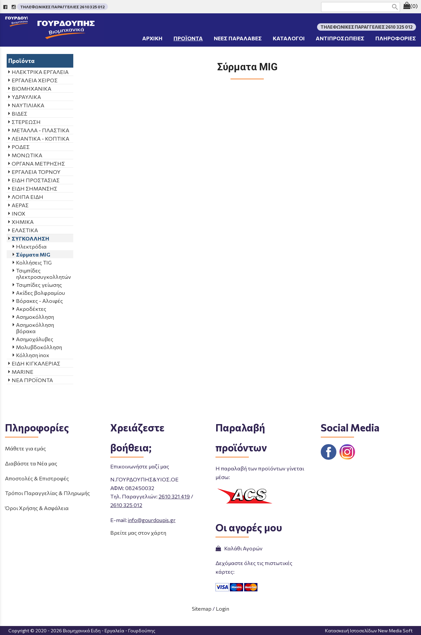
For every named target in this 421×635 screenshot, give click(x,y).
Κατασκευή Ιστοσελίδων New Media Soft (369, 630)
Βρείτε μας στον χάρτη (138, 532)
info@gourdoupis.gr (152, 520)
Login (222, 608)
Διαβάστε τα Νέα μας (31, 463)
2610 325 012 (126, 505)
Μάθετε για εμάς (25, 448)
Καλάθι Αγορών (238, 548)
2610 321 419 (174, 496)
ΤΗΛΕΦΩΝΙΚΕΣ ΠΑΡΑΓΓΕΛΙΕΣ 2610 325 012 (62, 6)
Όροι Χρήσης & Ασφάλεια (37, 508)
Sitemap (201, 608)
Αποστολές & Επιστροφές (37, 478)
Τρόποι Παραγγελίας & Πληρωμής (47, 493)
